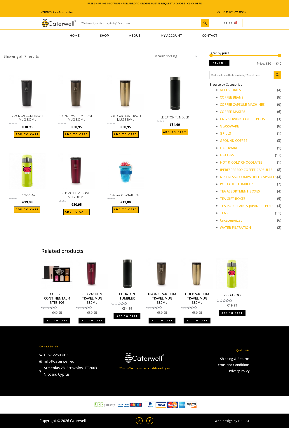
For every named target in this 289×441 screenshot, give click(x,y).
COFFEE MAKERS (234, 111)
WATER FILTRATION (236, 234)
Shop (104, 35)
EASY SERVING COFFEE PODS (244, 119)
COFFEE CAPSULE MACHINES (244, 104)
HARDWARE (229, 148)
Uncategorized (232, 226)
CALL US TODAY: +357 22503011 (232, 12)
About (134, 35)
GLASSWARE (230, 126)
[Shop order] (172, 56)
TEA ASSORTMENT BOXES (241, 197)
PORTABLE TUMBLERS (239, 190)
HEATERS (227, 155)
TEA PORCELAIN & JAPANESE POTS (249, 212)
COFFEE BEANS (232, 97)
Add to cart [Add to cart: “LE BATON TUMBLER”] (175, 133)
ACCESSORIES (231, 90)
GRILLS (226, 133)
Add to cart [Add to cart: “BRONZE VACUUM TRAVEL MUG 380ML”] (76, 135)
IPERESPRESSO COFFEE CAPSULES (248, 169)
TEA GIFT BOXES (233, 205)
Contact (209, 35)
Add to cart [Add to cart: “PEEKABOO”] (27, 210)
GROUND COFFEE (234, 140)
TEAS (224, 219)
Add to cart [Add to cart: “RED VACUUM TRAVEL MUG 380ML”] (76, 212)
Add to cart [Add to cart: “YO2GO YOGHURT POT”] (126, 210)
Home (75, 35)
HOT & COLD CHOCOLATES (243, 162)
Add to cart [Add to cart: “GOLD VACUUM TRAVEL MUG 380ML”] (126, 135)
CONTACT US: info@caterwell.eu (57, 12)
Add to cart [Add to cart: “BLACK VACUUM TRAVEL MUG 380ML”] (27, 135)
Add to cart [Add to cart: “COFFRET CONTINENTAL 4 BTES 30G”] (57, 331)
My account (171, 35)
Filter (219, 62)
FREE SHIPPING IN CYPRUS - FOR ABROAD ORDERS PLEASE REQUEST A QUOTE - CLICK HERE (144, 3)
